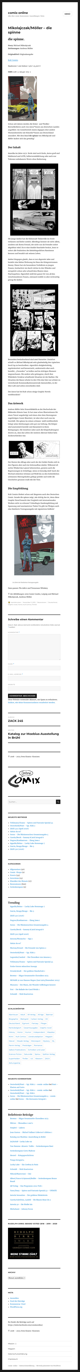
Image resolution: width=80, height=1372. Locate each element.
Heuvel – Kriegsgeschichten (22, 1155)
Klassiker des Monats (19, 881)
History (12, 1032)
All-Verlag (31, 1015)
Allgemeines (15, 869)
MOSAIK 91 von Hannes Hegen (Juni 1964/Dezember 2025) (35, 980)
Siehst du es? (15, 832)
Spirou (37, 1054)
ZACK (47, 1059)
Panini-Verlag (14, 1045)
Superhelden (14, 1059)
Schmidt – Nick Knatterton (21, 994)
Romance (38, 1045)
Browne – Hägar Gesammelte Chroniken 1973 (29, 976)
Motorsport (36, 1041)
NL (53, 1041)
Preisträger (27, 1045)
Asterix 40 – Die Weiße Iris (21, 1204)
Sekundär (28, 1054)
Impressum (13, 1359)
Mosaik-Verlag (23, 1041)
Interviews (14, 878)
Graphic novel (12, 604)
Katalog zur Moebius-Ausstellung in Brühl (28, 1137)
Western (39, 1059)
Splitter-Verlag (49, 1054)
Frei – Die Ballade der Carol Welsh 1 (25, 989)
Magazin (48, 1037)
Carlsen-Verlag (37, 1019)
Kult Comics (27, 604)
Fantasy (35, 1023)
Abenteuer (13, 1015)
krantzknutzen (16, 602)
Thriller (34, 604)
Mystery (46, 1041)
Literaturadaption (35, 1037)
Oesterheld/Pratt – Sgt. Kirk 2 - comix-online (29, 1084)
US (31, 1059)
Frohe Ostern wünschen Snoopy (23, 966)
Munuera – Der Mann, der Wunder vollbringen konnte (33, 985)
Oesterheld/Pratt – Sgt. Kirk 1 (22, 1093)
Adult (22, 1015)
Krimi (11, 1037)
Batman (49, 1015)
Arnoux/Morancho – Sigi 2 (21, 939)
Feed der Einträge (17, 1301)
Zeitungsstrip (14, 1063)
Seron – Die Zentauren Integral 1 (32, 1099)
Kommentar (14, 632)
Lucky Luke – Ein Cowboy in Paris (24, 1165)
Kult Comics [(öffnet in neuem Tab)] (13, 60)
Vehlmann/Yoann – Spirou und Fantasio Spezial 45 (31, 823)
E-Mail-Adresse (15, 674)
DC (46, 1019)
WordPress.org (16, 1307)
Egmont (25, 1023)
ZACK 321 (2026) (17, 849)
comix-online (18, 13)
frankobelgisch (15, 1028)
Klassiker (51, 1032)
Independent (39, 1032)
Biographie (13, 1019)
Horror (20, 604)
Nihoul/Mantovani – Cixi (20, 1174)
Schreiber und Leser (36, 1050)
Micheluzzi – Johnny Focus (21, 1209)
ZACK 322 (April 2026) (19, 829)
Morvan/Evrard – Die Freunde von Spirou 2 (28, 948)
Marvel (11, 1041)
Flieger (44, 1023)
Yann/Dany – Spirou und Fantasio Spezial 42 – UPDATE (33, 1191)
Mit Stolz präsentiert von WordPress (48, 1366)
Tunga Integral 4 (17, 1160)
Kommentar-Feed (17, 1304)
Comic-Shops (16, 872)
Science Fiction (15, 1054)
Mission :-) (12, 1344)
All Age (41, 1015)
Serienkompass (16, 887)
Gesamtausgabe (31, 1028)
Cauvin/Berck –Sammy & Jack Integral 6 (27, 837)
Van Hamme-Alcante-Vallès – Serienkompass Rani (31, 1146)
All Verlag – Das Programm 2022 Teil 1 (26, 1186)
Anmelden (14, 1298)
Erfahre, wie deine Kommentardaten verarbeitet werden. (31, 702)
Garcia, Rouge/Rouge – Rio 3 (22, 846)
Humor (28, 1032)
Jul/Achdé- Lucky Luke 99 (21, 1141)
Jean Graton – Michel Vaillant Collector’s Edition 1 (31, 1132)
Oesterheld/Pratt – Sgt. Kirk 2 (22, 826)
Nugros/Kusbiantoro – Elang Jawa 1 (25, 840)
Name (11, 664)
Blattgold (24, 1019)
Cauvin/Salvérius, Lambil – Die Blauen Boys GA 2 (30, 1200)
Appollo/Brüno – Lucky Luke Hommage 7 (27, 843)
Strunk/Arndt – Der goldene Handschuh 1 (27, 971)
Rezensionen (41, 602)
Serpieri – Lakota (17, 1128)
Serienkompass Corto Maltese (22, 1151)
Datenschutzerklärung (17, 1354)
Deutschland (52, 602)
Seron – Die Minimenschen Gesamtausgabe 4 (29, 834)
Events (13, 875)
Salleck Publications (17, 1050)
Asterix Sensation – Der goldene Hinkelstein (29, 1195)
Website (11, 684)
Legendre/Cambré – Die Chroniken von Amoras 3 (30, 957)
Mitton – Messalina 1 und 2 (21, 1123)
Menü (67, 14)
